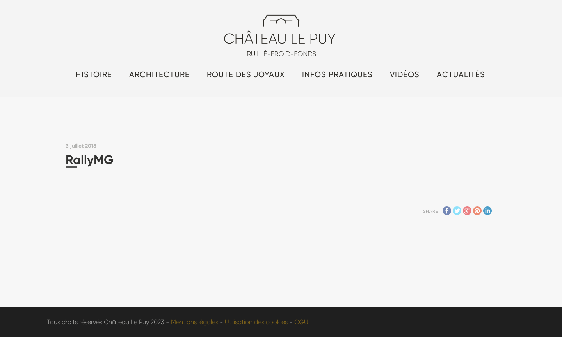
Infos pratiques (337, 74)
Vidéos (405, 74)
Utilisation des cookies (256, 322)
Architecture (159, 74)
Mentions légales (194, 322)
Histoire (94, 74)
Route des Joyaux (246, 74)
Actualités (461, 74)
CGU (301, 322)
